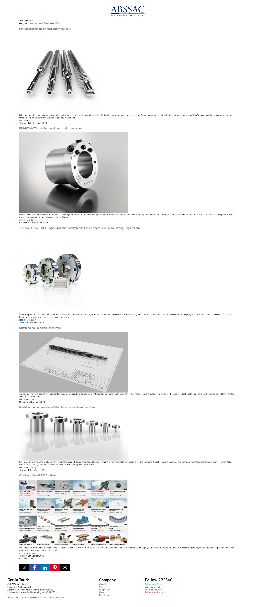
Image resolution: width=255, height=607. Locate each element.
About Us (103, 584)
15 (21, 558)
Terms (62, 597)
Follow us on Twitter (154, 584)
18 (28, 558)
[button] (24, 567)
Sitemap (10, 597)
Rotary (46, 23)
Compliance (104, 589)
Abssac (58, 23)
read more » (24, 120)
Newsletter (104, 595)
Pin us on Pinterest (153, 589)
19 (30, 558)
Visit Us (102, 587)
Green (51, 23)
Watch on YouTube (153, 587)
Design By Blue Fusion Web (49, 597)
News (101, 592)
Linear (31, 23)
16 (24, 558)
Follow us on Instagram (155, 592)
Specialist (39, 23)
